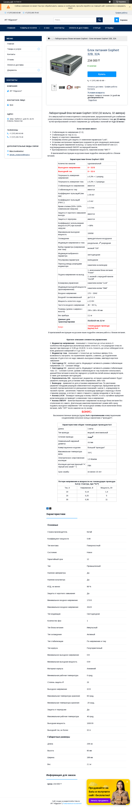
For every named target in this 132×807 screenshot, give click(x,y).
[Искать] (99, 19)
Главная (11, 28)
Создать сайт (8, 2)
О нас (47, 28)
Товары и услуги (28, 28)
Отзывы (109, 28)
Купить (102, 74)
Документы (12, 70)
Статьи (96, 28)
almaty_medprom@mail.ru (20, 155)
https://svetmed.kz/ (16, 151)
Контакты (59, 28)
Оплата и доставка (78, 28)
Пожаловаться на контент (72, 803)
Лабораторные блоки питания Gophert (71, 39)
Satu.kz (77, 801)
